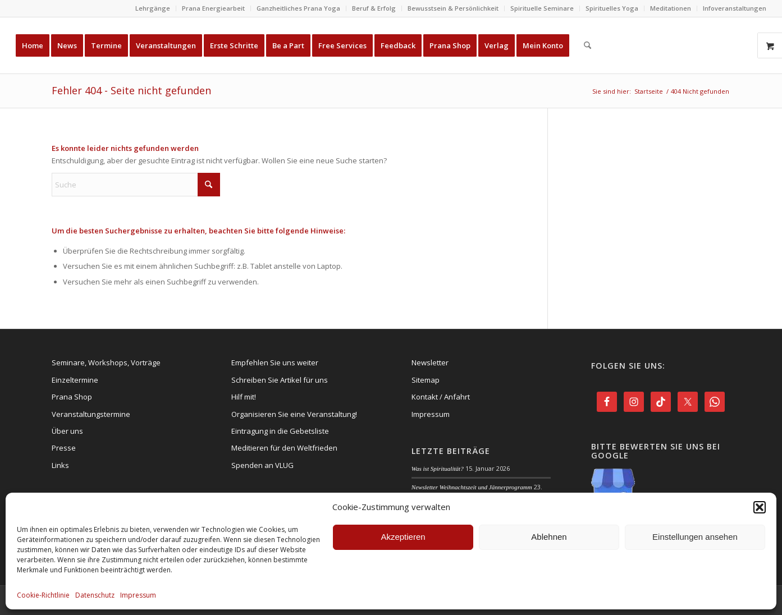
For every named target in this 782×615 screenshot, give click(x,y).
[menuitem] (153, 8)
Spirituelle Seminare (542, 8)
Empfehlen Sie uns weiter (274, 362)
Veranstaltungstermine (91, 414)
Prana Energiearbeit (213, 8)
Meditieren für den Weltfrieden (284, 448)
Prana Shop (72, 397)
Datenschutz (95, 595)
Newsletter (430, 362)
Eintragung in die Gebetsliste (280, 431)
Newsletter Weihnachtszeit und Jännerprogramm (471, 487)
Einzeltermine (75, 380)
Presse (64, 448)
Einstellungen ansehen (695, 536)
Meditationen (670, 8)
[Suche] (587, 45)
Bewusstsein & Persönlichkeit (453, 8)
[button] (759, 507)
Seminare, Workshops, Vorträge (106, 362)
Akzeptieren (403, 536)
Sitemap (425, 380)
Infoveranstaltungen (734, 8)
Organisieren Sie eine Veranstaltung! (294, 414)
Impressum (138, 595)
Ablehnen (548, 536)
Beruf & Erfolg (374, 8)
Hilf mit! (243, 397)
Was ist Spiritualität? (437, 468)
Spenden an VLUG (262, 465)
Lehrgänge (152, 8)
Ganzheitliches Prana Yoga (298, 8)
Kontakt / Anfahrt (440, 397)
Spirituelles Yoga (612, 8)
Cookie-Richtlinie (43, 595)
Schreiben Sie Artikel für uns (279, 380)
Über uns (67, 431)
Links (60, 465)
